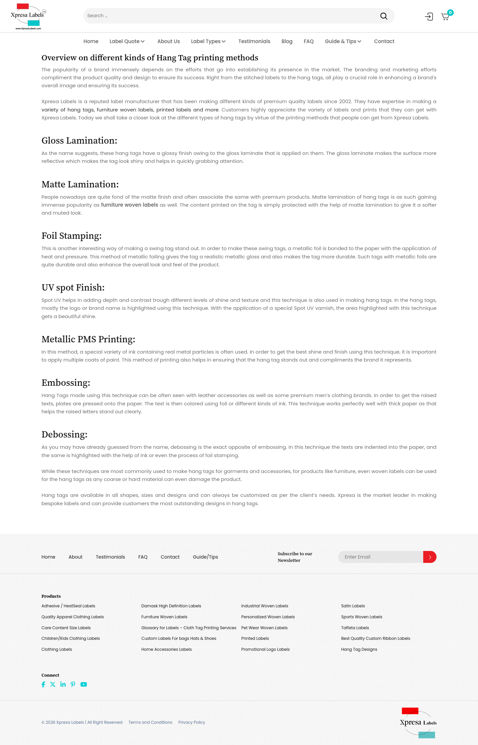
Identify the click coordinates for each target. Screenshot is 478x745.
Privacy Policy (191, 722)
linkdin (63, 684)
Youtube (83, 684)
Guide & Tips (341, 41)
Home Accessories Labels (166, 649)
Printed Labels (255, 638)
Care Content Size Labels (66, 628)
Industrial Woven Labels (264, 606)
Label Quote (124, 41)
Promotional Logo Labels (265, 649)
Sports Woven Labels (361, 617)
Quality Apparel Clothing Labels (72, 617)
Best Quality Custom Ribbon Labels (375, 638)
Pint (73, 684)
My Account (429, 17)
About (76, 557)
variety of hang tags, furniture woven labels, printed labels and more (129, 109)
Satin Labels (353, 606)
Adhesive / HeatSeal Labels (68, 606)
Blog (286, 41)
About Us (168, 41)
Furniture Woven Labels (164, 617)
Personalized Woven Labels (268, 617)
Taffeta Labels (355, 628)
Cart (448, 14)
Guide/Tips (205, 557)
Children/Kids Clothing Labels (70, 638)
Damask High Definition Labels (171, 606)
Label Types (206, 41)
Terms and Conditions (150, 722)
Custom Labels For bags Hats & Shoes (178, 638)
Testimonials (254, 41)
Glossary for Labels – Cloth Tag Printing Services (188, 628)
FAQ (309, 41)
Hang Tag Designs (359, 649)
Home (91, 41)
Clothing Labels (56, 649)
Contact (384, 41)
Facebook (43, 684)
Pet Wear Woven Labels (264, 628)
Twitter (52, 684)
